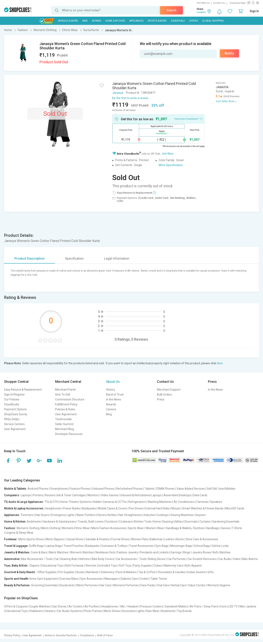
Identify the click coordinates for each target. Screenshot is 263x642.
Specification (74, 258)
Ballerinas (156, 539)
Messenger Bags (181, 545)
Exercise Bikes (69, 578)
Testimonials (63, 419)
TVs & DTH (51, 501)
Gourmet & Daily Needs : (20, 572)
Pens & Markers (126, 572)
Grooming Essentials (44, 585)
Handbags (212, 528)
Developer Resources (69, 434)
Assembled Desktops (177, 495)
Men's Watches (58, 552)
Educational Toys (52, 565)
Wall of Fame (105, 635)
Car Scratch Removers (202, 559)
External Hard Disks (157, 508)
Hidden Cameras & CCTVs (109, 501)
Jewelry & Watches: (17, 552)
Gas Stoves (59, 606)
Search (171, 10)
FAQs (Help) (11, 419)
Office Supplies (47, 572)
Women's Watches (82, 552)
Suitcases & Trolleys (114, 545)
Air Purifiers (92, 606)
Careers (111, 409)
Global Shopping (213, 20)
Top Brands (184, 611)
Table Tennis (159, 578)
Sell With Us (203, 3)
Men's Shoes (112, 611)
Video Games (109, 495)
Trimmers (27, 515)
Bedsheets (34, 521)
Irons (223, 606)
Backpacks (89, 508)
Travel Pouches (74, 545)
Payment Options (15, 409)
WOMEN (96, 20)
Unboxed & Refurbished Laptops (141, 495)
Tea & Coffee (147, 572)
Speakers (216, 501)
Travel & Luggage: (16, 545)
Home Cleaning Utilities (168, 521)
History (110, 389)
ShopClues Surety (15, 414)
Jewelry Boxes (201, 552)
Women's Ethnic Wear (76, 528)
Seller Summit (64, 424)
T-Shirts (237, 528)
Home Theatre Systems (75, 501)
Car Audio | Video (229, 559)
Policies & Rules (65, 409)
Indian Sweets (196, 572)
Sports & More (157, 20)
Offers (193, 20)
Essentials (178, 20)
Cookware (125, 521)
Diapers (34, 565)
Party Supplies (142, 565)
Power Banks (71, 508)
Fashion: (10, 528)
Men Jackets (248, 606)
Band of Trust (115, 394)
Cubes (158, 565)
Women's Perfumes (126, 585)
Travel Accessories (141, 545)
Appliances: (12, 515)
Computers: (12, 495)
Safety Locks (220, 545)
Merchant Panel (65, 389)
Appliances (136, 20)
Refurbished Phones (129, 488)
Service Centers (14, 424)
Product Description (29, 258)
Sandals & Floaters (97, 539)
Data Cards (200, 495)
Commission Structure (69, 399)
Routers (50, 495)
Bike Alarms (250, 559)
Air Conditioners (184, 501)
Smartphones (59, 488)
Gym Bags (161, 545)
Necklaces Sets (105, 552)
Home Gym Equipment (43, 578)
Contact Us (219, 3)
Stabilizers (36, 611)
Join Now (167, 153)
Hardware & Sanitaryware (59, 521)
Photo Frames (93, 611)
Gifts (211, 572)
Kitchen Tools (142, 521)
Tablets (149, 488)
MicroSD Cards (234, 508)
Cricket (144, 578)
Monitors (93, 495)
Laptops (26, 495)
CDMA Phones (165, 488)
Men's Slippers (55, 539)
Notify (229, 53)
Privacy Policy (12, 635)
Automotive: (12, 559)
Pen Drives (136, 508)
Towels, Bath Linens (91, 521)
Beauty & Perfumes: (17, 585)
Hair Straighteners (130, 515)
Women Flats (139, 539)
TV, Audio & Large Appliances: (24, 501)
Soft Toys (125, 565)
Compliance (87, 635)
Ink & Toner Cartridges (71, 495)
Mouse (175, 508)
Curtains (205, 521)
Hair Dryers (42, 515)
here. (220, 363)
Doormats (191, 521)
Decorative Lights (133, 611)
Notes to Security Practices (61, 635)
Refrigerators (137, 501)
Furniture (111, 521)
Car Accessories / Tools (131, 559)
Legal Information (116, 258)
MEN (85, 20)
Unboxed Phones (103, 488)
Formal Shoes (120, 539)
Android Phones (38, 488)
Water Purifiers (86, 515)
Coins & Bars (39, 552)
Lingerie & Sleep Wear (19, 532)
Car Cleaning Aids (65, 559)
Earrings (176, 552)
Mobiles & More (68, 20)
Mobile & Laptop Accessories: (24, 508)
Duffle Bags (36, 545)
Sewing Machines (182, 515)
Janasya (117, 92)
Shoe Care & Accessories (202, 539)
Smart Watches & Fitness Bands (202, 508)
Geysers (200, 515)
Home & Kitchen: (15, 521)
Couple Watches (39, 606)
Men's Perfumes (87, 585)
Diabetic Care (129, 578)
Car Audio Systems (69, 611)
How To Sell (62, 394)
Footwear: (11, 539)
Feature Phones (80, 488)
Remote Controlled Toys (101, 565)
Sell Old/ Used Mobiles (221, 488)
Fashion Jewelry (127, 552)
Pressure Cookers (151, 606)
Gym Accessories (91, 578)
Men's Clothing (50, 528)
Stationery (107, 572)
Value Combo (196, 585)
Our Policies (11, 399)
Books (80, 572)
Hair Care (105, 585)
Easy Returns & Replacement (23, 389)
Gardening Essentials (225, 521)
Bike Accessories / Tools (36, 559)
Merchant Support (169, 389)
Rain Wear (152, 611)
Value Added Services (190, 488)
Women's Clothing (27, 528)
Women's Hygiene (218, 585)
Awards (111, 404)
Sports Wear (136, 528)
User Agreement (15, 429)
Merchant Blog (64, 429)
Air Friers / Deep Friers (204, 606)
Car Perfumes (176, 559)
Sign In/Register (14, 394)
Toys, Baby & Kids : (16, 565)
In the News (113, 399)
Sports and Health (16, 578)
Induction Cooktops (156, 515)
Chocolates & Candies (171, 572)
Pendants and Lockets (154, 552)
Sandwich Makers (176, 606)
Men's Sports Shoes (31, 539)
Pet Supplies (66, 572)
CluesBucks (11, 404)
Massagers (111, 578)
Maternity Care (173, 565)
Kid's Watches (222, 552)
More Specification (171, 165)
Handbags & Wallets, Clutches (185, 528)
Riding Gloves (156, 559)
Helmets (84, 559)
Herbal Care (178, 585)
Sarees (225, 528)
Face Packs (148, 585)
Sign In (254, 11)
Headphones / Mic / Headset (120, 606)
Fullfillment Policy (66, 404)
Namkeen (92, 572)
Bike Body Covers (103, 559)
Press (160, 399)
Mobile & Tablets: (15, 488)
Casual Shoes (75, 539)
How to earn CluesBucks (188, 118)
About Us (113, 382)
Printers (38, 495)
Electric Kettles (107, 515)
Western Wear (155, 528)
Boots (180, 539)
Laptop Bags (54, 545)
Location (201, 12)
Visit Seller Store (225, 101)
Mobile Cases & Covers (112, 508)
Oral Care (163, 585)
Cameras (202, 501)
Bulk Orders (164, 394)
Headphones (53, 508)
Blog (109, 414)
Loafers (169, 539)
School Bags (202, 545)
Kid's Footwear (74, 565)
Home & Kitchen (115, 20)
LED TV (233, 606)
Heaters (50, 611)
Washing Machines (160, 501)
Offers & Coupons (15, 606)
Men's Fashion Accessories (108, 528)
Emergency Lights (62, 515)
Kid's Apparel (193, 565)
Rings (186, 552)
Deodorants (67, 585)
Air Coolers (75, 606)
